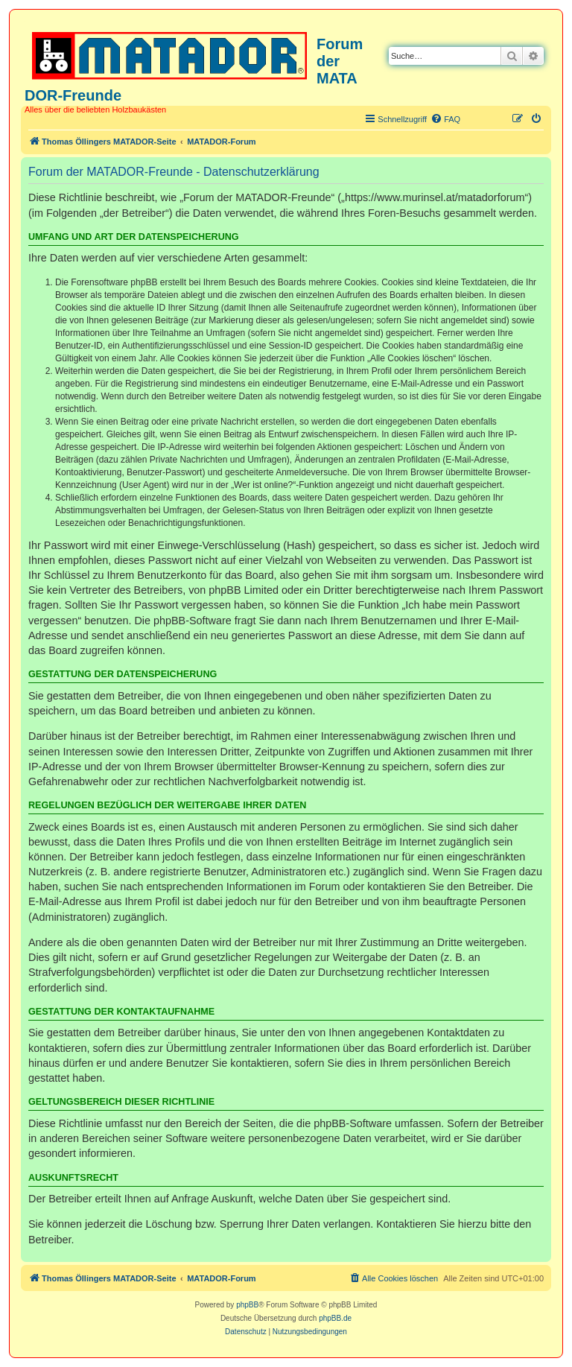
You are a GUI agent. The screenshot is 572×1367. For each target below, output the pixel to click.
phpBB (247, 1305)
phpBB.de (335, 1318)
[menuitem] (445, 119)
